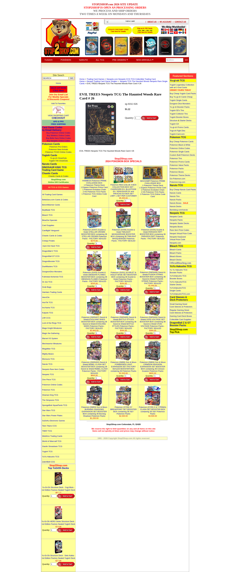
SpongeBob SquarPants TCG (54, 405)
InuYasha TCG (48, 307)
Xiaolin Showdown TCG (52, 446)
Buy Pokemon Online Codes (58, 133)
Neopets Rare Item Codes (53, 369)
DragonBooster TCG (51, 261)
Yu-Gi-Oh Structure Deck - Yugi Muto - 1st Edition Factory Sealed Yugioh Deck (58, 487)
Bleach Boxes (176, 256)
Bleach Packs (175, 253)
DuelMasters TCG (50, 266)
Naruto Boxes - (179, 203)
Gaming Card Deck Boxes (181, 316)
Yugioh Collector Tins (179, 114)
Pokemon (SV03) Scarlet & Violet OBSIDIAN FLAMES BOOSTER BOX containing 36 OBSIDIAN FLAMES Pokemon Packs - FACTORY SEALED (94, 275)
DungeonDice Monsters (52, 272)
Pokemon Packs (177, 168)
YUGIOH (48, 60)
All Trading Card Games (52, 194)
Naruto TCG (47, 364)
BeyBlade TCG (48, 210)
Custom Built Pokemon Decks (182, 155)
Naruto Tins (175, 196)
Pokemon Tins (176, 158)
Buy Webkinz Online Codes (58, 135)
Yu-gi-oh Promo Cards (179, 127)
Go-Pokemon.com (177, 179)
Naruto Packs (175, 200)
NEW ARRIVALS (145, 60)
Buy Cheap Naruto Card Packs (183, 189)
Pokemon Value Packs (179, 165)
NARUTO (83, 60)
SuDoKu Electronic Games (53, 421)
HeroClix (46, 297)
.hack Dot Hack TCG (51, 246)
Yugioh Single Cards (178, 100)
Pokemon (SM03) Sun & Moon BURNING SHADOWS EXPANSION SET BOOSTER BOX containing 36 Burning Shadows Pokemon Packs (94, 410)
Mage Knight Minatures (52, 328)
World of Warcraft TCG (51, 441)
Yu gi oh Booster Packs (180, 107)
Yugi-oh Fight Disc (177, 131)
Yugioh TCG (47, 451)
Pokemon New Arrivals (58, 149)
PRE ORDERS (120, 60)
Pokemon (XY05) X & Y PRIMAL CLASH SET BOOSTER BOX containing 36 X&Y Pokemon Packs (152, 409)
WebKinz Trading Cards (52, 436)
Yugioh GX (174, 124)
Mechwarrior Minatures (52, 343)
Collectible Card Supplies (180, 319)
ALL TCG (100, 60)
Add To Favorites (58, 103)
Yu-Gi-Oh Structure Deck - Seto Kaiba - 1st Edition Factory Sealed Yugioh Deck (58, 555)
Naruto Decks (175, 206)
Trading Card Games (95, 79)
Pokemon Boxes (177, 172)
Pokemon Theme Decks (180, 175)
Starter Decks (186, 120)
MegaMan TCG (48, 349)
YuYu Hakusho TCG (50, 457)
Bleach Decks (175, 260)
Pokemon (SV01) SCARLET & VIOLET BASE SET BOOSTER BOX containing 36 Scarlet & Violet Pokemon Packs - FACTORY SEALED (123, 275)
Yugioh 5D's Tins (177, 110)
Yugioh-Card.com (177, 134)
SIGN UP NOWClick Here (58, 89)
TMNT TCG (47, 431)
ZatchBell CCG (48, 462)
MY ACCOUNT (166, 22)
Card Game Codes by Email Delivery (52, 128)
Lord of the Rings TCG (51, 323)
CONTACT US (180, 22)
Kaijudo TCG (47, 313)
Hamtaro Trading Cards (52, 292)
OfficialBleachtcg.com (180, 263)
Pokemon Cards (51, 144)
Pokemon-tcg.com (177, 182)
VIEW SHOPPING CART (58, 115)
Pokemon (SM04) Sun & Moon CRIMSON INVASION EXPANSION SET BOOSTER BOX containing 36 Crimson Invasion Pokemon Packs (153, 365)
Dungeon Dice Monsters (180, 104)
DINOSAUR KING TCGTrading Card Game (54, 168)
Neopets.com (175, 243)
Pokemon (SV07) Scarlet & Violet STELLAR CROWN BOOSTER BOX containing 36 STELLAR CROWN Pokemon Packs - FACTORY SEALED (94, 233)
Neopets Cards (176, 216)
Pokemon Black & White (180, 145)
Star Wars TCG (48, 410)
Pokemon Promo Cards (180, 162)
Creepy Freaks (48, 241)
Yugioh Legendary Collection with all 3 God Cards (182, 87)
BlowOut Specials (49, 220)
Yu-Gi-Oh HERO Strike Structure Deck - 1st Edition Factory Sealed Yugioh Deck (58, 521)
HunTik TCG (47, 302)
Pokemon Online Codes (52, 385)
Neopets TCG (48, 374)
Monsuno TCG (48, 359)
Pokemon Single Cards (179, 152)
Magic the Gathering (50, 333)
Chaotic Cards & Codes (58, 176)
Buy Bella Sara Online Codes (58, 138)
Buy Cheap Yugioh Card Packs (183, 93)
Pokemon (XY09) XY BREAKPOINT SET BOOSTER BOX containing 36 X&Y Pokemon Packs (123, 409)
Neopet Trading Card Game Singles (102, 81)
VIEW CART (130, 21)
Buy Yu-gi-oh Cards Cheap (181, 97)
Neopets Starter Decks (179, 223)
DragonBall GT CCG (51, 256)
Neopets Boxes (176, 227)
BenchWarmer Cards (51, 205)
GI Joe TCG (47, 282)
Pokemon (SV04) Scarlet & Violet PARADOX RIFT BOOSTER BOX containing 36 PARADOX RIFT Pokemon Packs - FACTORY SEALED (153, 233)
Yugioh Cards (49, 155)
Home (58, 83)
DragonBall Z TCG (50, 251)
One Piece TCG (49, 379)
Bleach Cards (175, 249)
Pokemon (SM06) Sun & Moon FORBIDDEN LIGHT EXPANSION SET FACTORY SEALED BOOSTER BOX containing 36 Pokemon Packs (123, 365)
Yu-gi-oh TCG (177, 80)
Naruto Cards (49, 164)
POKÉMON (66, 60)
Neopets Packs (176, 220)
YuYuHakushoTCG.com (180, 294)
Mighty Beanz (48, 354)
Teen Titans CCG (49, 426)
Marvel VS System (50, 338)
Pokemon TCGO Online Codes (58, 152)
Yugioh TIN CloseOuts (58, 161)
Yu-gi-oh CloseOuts (58, 158)
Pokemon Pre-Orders (58, 147)
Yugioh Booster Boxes (179, 117)
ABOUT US (152, 22)
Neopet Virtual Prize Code (181, 233)
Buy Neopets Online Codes (58, 141)
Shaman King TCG (50, 395)
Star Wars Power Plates (52, 415)
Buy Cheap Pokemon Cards (181, 141)
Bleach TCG (47, 215)
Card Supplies (48, 225)
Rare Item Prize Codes (179, 230)
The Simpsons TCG (50, 400)
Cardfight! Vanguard (50, 230)
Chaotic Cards (50, 173)
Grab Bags (46, 287)
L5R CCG (46, 318)
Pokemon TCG (48, 390)
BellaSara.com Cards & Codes (55, 200)
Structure (174, 120)
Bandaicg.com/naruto (179, 210)
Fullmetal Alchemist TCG (52, 277)
